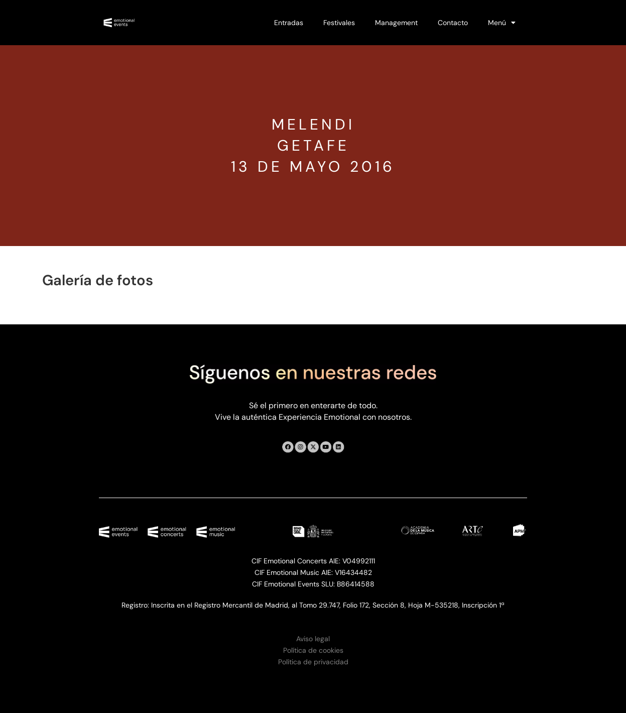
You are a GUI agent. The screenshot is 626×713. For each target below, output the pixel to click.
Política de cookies (313, 650)
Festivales (339, 22)
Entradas (288, 22)
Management (396, 22)
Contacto (453, 22)
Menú (502, 22)
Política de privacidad (313, 661)
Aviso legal (313, 638)
